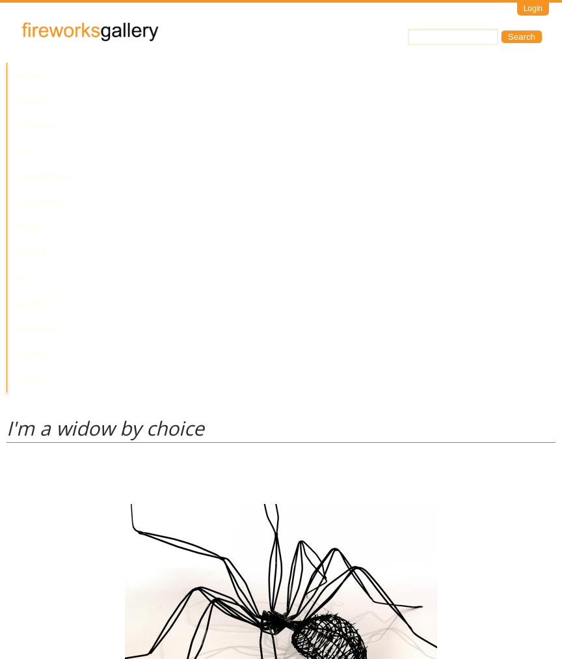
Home (29, 75)
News (321, 75)
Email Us (23, 603)
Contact (425, 75)
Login (533, 8)
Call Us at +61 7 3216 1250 (139, 603)
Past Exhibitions (197, 75)
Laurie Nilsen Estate (44, 517)
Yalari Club (44, 100)
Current (125, 75)
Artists (73, 75)
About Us (369, 75)
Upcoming (273, 75)
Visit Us (59, 603)
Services (480, 75)
